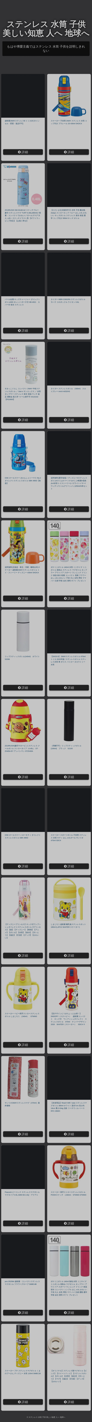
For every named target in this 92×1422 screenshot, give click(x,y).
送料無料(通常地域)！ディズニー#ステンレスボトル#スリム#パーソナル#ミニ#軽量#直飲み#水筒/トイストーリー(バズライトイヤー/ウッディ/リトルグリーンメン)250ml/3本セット (69, 483)
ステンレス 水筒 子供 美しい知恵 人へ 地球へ (46, 29)
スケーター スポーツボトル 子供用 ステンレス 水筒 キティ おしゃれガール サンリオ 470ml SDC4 (68, 837)
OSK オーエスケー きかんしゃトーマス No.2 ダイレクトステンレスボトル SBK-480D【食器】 (23, 480)
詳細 (23, 152)
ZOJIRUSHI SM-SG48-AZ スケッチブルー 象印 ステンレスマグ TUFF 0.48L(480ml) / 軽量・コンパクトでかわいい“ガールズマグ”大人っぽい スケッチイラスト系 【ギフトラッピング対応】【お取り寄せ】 (23, 215)
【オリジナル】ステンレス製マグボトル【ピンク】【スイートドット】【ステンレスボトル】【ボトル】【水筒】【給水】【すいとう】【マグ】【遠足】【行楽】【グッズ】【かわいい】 (69, 1376)
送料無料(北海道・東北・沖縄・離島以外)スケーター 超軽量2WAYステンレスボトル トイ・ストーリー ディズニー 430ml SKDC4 (22, 570)
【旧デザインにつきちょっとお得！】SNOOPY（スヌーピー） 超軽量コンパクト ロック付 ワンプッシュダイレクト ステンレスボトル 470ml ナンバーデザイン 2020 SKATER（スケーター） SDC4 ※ (69, 1019)
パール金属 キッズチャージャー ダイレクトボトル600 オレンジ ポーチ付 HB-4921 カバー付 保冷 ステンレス (22, 302)
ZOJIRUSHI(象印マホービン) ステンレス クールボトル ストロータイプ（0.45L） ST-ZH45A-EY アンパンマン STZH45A (22, 748)
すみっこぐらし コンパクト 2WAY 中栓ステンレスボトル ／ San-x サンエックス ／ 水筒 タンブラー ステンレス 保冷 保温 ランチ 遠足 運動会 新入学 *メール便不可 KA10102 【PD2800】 (23, 394)
